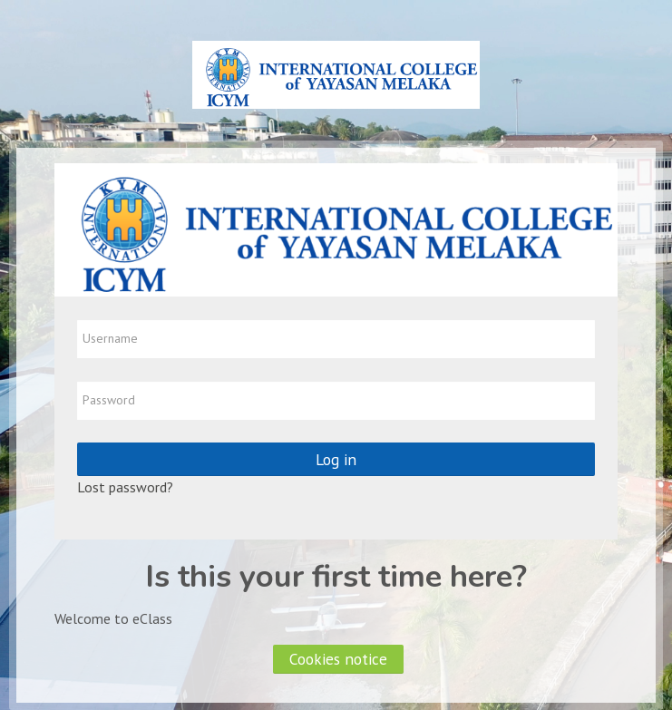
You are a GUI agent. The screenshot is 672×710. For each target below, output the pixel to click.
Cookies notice (338, 658)
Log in (336, 459)
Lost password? (125, 487)
